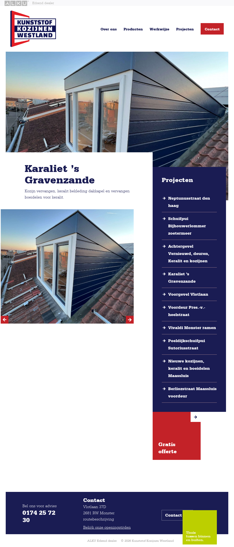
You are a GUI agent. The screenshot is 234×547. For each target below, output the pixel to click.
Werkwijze (159, 29)
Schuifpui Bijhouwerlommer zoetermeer (187, 226)
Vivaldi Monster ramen (192, 327)
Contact (212, 29)
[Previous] (4, 320)
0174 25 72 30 (38, 516)
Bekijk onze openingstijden (107, 527)
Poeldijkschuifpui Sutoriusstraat (186, 344)
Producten (133, 29)
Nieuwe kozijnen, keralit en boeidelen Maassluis (189, 368)
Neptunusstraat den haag (189, 202)
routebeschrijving (98, 519)
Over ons (109, 29)
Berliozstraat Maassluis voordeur (192, 392)
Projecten (185, 29)
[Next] (130, 320)
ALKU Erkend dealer (102, 540)
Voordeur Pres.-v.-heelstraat (186, 311)
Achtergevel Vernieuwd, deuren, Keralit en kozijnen (188, 253)
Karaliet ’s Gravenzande (182, 277)
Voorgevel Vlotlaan (188, 294)
